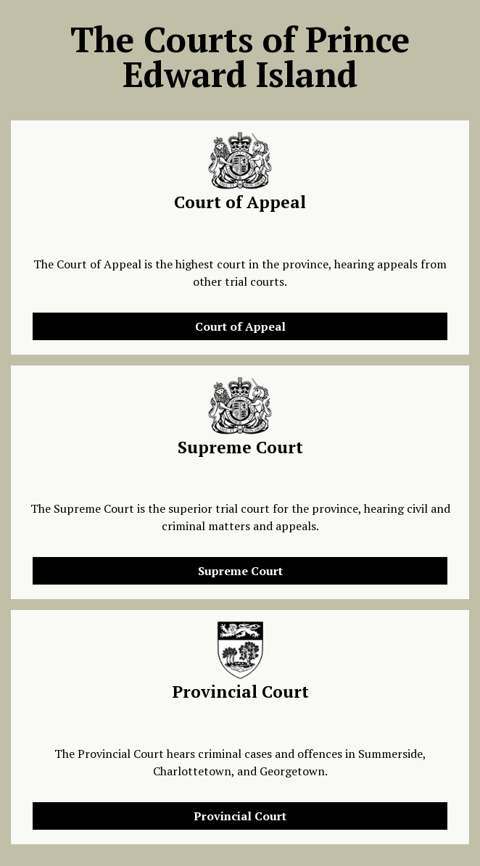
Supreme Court (240, 571)
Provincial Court (240, 816)
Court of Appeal (240, 326)
